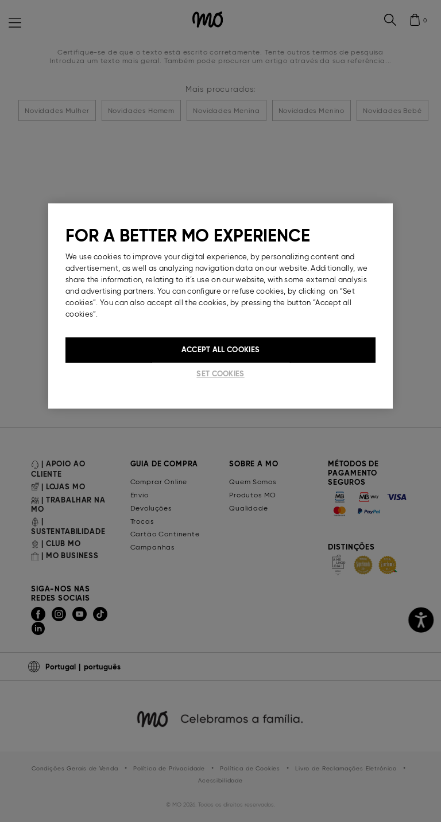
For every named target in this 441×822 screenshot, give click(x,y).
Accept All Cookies (220, 350)
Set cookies (220, 374)
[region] (220, 306)
